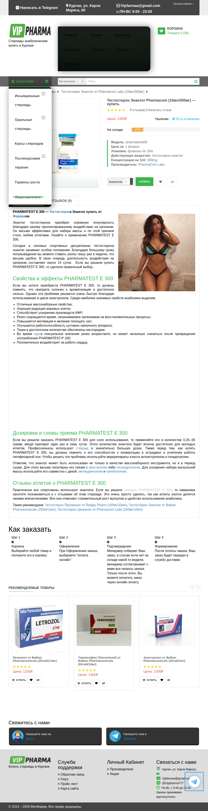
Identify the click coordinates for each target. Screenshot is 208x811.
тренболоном (116, 471)
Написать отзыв (159, 110)
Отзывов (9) (61, 200)
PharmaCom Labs (152, 164)
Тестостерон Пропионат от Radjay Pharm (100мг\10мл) (86, 505)
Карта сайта (70, 788)
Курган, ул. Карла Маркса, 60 (83, 7)
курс (37, 334)
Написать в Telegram (37, 7)
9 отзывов (137, 110)
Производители (121, 769)
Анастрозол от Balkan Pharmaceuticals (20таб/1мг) (164, 659)
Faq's (65, 779)
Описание (28, 200)
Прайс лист (69, 784)
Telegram (129, 738)
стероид (82, 448)
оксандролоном (128, 467)
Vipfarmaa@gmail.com (138, 5)
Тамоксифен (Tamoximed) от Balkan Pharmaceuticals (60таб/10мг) (99, 661)
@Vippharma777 (172, 783)
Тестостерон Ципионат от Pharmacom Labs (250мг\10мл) (100, 509)
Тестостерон (60, 211)
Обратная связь (73, 774)
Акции (114, 774)
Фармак (19, 216)
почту (30, 738)
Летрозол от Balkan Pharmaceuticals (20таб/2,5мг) (35, 659)
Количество (115, 182)
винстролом (98, 467)
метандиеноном (90, 471)
